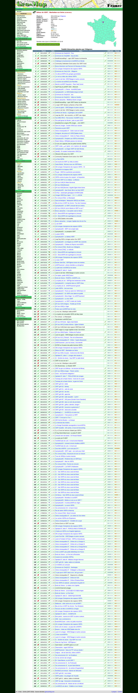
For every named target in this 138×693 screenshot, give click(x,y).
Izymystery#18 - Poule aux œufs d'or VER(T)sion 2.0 (70, 291)
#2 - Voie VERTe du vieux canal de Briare (67, 474)
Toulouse (20, 169)
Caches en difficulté (22, 36)
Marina (19, 256)
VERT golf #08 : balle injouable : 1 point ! (67, 397)
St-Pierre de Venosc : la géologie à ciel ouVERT (69, 112)
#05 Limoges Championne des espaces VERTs (68, 534)
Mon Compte (20, 321)
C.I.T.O (19, 128)
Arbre (18, 196)
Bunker (19, 203)
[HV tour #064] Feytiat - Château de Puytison (68, 332)
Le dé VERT (58, 224)
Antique (19, 195)
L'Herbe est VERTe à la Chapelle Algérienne (68, 531)
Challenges (20, 55)
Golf (18, 235)
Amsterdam (21, 173)
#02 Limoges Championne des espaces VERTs (68, 611)
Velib (18, 285)
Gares (18, 232)
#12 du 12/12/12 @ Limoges (63, 658)
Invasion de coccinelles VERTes (64, 557)
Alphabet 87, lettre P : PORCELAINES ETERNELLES (70, 528)
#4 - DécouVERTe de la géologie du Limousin (68, 216)
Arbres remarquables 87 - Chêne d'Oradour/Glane (69, 580)
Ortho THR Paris (21, 35)
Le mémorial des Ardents (62, 422)
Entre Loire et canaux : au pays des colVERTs (68, 627)
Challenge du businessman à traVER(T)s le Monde (69, 61)
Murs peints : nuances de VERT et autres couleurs (69, 616)
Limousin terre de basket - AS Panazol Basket (68, 435)
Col (18, 225)
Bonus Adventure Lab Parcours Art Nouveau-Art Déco (70, 66)
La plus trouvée (21, 28)
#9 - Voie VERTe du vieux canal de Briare (67, 492)
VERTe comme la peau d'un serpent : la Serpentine (70, 177)
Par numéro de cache (23, 44)
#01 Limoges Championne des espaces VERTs (68, 624)
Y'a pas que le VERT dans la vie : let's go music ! (69, 572)
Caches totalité (22, 90)
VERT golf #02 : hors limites (63, 673)
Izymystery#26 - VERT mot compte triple (66, 229)
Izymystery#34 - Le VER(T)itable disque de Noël (69, 92)
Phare (18, 271)
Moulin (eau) (20, 261)
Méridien (19, 259)
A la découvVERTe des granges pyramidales (68, 74)
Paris (19, 168)
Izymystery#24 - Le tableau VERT (64, 236)
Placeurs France (22, 75)
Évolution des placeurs (24, 77)
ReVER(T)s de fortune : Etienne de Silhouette (68, 670)
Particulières (20, 63)
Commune (20, 130)
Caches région (22, 95)
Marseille (20, 166)
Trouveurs (20, 74)
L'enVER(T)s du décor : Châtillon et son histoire (68, 686)
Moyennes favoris (23, 96)
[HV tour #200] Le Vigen (62, 306)
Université (20, 282)
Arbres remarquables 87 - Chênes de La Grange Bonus (71, 546)
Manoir (19, 253)
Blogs (18, 311)
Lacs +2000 (20, 248)
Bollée (19, 125)
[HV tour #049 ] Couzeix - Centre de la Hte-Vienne (69, 353)
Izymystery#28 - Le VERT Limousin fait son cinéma (70, 205)
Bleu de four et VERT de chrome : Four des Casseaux (70, 203)
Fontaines (20, 230)
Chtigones (63, 16)
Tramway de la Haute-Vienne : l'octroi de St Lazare (69, 379)
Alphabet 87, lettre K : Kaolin (63, 270)
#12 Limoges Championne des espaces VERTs (68, 69)
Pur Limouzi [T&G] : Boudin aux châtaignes (67, 247)
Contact (120, 691)
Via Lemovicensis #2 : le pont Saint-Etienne (67, 665)
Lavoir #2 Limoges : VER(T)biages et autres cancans (70, 632)
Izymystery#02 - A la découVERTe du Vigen (67, 503)
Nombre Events (22, 103)
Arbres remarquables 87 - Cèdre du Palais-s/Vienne (70, 136)
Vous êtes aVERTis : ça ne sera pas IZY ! (67, 448)
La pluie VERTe (59, 234)
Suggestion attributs (23, 151)
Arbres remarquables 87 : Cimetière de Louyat (68, 521)
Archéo (19, 198)
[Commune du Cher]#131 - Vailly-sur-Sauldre (68, 97)
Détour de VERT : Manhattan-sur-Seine (66, 350)
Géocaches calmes (22, 139)
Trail (18, 157)
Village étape (20, 288)
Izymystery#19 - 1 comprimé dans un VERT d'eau (69, 283)
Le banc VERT (59, 260)
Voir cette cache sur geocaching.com (48, 44)
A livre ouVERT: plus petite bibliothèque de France (69, 552)
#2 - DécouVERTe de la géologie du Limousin (68, 255)
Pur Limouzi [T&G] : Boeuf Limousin (65, 513)
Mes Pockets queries (23, 324)
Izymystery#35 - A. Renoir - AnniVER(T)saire (68, 89)
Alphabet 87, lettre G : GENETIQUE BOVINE (68, 596)
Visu (18, 123)
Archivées (20, 68)
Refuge (19, 274)
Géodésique (20, 233)
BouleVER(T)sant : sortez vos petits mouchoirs (68, 621)
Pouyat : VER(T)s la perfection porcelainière (67, 172)
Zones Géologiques (22, 295)
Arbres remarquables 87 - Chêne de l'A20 (67, 577)
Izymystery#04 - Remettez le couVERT (66, 497)
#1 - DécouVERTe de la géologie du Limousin (68, 252)
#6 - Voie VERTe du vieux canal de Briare (67, 484)
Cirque (19, 222)
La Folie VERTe (59, 159)
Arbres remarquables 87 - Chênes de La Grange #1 (70, 541)
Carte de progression (24, 87)
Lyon (19, 165)
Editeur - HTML (21, 299)
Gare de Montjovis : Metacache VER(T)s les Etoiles (70, 200)
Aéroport (19, 193)
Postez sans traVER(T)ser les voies (65, 309)
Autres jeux (20, 315)
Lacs (18, 246)
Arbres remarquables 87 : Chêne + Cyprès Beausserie (70, 340)
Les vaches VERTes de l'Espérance (65, 518)
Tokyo (19, 189)
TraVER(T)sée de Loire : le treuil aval (66, 446)
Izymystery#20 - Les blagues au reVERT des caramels (70, 242)
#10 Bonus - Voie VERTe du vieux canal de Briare (69, 495)
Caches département (23, 99)
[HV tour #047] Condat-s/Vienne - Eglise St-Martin (69, 324)
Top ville (19, 155)
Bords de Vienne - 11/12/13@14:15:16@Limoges (69, 590)
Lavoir (19, 251)
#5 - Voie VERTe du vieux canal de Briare (67, 482)
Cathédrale (20, 211)
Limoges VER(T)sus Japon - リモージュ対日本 (68, 195)
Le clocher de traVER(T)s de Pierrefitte (66, 81)
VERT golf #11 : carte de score (64, 389)
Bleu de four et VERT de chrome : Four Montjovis (69, 606)
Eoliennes (20, 227)
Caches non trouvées (23, 32)
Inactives (19, 66)
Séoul (19, 187)
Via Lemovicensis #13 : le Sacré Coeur (66, 508)
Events (19, 60)
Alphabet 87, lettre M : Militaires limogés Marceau (69, 559)
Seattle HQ (21, 186)
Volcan (19, 292)
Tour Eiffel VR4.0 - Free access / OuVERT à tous (69, 118)
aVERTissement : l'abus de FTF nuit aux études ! (69, 650)
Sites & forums (21, 316)
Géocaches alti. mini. (23, 138)
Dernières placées (22, 50)
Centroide (20, 212)
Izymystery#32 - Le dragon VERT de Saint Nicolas (69, 149)
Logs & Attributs (21, 302)
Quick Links (20, 304)
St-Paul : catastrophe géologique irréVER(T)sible (69, 193)
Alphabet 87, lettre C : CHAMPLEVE (65, 614)
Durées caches (22, 101)
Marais (19, 254)
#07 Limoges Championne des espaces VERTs (68, 469)
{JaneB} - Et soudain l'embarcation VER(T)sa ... (68, 151)
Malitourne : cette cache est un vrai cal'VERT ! (68, 603)
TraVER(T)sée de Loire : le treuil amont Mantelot (69, 441)
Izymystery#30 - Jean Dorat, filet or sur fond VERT (69, 190)
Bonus (19, 53)
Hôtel (18, 237)
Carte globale (21, 88)
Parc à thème (20, 269)
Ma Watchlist (20, 325)
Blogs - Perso (21, 313)
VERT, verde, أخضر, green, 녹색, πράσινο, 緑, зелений (71, 146)
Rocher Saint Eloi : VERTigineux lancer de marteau (70, 262)
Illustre (19, 243)
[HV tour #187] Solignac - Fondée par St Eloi (68, 304)
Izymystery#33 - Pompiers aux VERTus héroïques (69, 138)
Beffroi (19, 201)
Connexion (19, 9)
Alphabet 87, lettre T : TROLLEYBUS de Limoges (69, 376)
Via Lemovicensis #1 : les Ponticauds (66, 663)
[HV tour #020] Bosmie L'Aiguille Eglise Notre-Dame (70, 187)
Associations (20, 310)
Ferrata (19, 136)
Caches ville (21, 112)
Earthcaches (20, 56)
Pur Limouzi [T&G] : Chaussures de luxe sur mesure (70, 453)
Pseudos (19, 306)
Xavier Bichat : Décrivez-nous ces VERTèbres (68, 164)
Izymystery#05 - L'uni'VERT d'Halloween (66, 466)
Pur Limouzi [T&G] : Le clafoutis (64, 249)
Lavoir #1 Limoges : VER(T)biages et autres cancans (70, 637)
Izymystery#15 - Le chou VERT (64, 298)
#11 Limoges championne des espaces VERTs (68, 174)
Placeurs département (24, 80)
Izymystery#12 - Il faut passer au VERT (66, 415)
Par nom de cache (22, 42)
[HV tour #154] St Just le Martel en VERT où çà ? (69, 208)
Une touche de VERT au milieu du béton (66, 162)
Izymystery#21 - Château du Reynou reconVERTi (69, 244)
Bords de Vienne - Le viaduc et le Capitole (67, 585)
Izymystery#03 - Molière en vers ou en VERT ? (68, 500)
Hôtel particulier (21, 238)
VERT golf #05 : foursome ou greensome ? (67, 407)
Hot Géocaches (21, 144)
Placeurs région (22, 78)
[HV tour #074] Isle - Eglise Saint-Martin (66, 322)
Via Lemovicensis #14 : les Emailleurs (66, 655)
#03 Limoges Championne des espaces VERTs (68, 598)
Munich (20, 181)
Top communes (22, 111)
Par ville (19, 41)
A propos (114, 691)
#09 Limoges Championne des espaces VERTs (68, 257)
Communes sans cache (23, 131)
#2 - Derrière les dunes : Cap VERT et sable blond (69, 358)
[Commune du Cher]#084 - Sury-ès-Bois (66, 56)
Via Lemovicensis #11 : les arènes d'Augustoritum (69, 668)
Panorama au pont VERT (62, 128)
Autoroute (20, 200)
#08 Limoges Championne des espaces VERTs (68, 348)
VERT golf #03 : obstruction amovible (66, 410)
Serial (18, 149)
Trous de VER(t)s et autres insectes (65, 456)
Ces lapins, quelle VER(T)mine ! (64, 275)
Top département (22, 154)
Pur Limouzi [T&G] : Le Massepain (65, 198)
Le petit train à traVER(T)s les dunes (65, 267)
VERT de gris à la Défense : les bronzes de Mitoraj (69, 368)
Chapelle (19, 216)
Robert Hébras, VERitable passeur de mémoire (68, 141)
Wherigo (19, 64)
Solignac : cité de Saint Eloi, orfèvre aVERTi (67, 652)
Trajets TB (20, 24)
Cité (18, 224)
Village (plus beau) (22, 287)
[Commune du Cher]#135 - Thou (64, 53)
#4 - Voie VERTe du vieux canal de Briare (67, 479)
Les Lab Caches (21, 17)
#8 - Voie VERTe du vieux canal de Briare (67, 490)
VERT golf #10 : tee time (62, 391)
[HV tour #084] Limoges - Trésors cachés (67, 371)
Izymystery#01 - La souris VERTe (64, 505)
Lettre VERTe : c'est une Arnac (64, 288)
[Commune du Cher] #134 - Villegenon (66, 71)
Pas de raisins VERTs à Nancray (64, 510)
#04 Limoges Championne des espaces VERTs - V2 (70, 167)
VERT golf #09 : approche (62, 394)
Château (19, 217)
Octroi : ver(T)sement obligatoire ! (64, 373)
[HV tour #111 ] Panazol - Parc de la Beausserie (69, 337)
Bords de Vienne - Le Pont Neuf (64, 593)
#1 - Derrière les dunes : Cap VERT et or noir (68, 639)
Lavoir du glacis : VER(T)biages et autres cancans (69, 107)
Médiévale (20, 258)
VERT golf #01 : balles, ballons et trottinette (67, 562)
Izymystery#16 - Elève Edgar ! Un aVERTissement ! (70, 296)
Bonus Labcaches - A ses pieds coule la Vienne (68, 211)
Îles (18, 240)
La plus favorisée (22, 27)
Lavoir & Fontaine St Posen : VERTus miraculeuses (70, 539)
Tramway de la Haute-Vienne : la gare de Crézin (69, 381)
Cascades (20, 208)
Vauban (19, 283)
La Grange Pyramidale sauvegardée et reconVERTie (70, 425)
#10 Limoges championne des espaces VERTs (68, 226)
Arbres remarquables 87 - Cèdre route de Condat (69, 131)
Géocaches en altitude (23, 141)
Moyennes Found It (23, 108)
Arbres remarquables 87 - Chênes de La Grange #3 (70, 549)
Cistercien (20, 221)
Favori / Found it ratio (23, 134)
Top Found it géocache (23, 30)
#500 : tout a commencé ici (63, 619)
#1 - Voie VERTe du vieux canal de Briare (67, 472)
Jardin (19, 245)
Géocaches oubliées (22, 142)
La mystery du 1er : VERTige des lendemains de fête (70, 280)
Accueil (19, 11)
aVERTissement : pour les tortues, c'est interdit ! (69, 342)
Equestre (19, 229)
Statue (19, 277)
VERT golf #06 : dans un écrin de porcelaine (68, 402)
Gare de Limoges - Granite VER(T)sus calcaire (68, 125)
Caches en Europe (23, 116)
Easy (18, 58)
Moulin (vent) (20, 263)
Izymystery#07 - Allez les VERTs (64, 461)
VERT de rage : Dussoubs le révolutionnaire (67, 681)
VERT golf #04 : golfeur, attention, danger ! (67, 404)
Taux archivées (22, 106)
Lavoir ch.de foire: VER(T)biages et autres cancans (70, 79)
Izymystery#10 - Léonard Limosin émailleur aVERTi (70, 443)
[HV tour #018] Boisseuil (62, 185)
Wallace (19, 293)
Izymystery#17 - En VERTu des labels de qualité (69, 293)
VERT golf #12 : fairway (62, 386)
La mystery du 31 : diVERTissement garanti (67, 286)
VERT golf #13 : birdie (61, 384)
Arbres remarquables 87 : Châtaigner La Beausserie (70, 570)
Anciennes (20, 52)
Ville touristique (21, 290)
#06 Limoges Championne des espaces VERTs (68, 526)
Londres (20, 179)
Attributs (19, 19)
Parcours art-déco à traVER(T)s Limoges (67, 608)
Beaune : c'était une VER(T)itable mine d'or (67, 629)
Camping (19, 204)
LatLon (19, 120)
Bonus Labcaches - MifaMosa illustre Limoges (68, 100)
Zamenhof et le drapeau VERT (64, 169)
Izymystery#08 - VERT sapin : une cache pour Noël (70, 451)
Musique (19, 266)
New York (20, 184)
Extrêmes (19, 61)
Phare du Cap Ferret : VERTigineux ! (65, 642)
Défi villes (20, 33)
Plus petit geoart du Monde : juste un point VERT (69, 120)
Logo (18, 301)
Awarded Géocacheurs (24, 82)
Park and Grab (21, 22)
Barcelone (20, 174)
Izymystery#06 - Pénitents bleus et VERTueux (68, 459)
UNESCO (19, 280)
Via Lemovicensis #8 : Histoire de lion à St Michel (69, 683)
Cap (18, 206)
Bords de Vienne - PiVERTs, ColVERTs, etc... (68, 278)
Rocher (19, 275)
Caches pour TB (21, 126)
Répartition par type (23, 91)
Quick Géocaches (22, 20)
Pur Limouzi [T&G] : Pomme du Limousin (67, 464)
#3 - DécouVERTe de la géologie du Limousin (68, 213)
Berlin (19, 176)
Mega (18, 146)
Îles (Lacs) (20, 242)
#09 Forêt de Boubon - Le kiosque (65, 420)
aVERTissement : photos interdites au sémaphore (69, 265)
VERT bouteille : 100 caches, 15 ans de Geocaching (70, 428)
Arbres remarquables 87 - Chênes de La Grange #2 (70, 544)
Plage (18, 272)
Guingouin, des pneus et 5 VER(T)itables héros (68, 133)
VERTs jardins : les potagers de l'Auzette (66, 676)
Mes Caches (20, 322)
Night (18, 147)
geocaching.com (49, 691)
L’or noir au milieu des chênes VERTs (66, 76)
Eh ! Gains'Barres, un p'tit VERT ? (65, 660)
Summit (19, 279)
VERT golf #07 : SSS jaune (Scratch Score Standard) (70, 399)
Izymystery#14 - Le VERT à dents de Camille (68, 301)
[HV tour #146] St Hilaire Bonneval (65, 182)
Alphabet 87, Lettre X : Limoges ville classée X (68, 355)
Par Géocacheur (21, 46)
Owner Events (21, 83)
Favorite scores (21, 25)
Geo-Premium (21, 15)
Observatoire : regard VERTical (64, 647)
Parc (18, 267)
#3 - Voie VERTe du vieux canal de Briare (67, 477)
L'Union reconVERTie (61, 634)
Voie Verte (20, 159)
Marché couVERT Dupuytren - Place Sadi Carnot (69, 84)
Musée (19, 264)
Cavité (19, 209)
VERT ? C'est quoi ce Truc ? (63, 417)
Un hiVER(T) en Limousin (62, 565)
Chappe (19, 214)
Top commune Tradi (22, 152)
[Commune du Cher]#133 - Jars (64, 94)
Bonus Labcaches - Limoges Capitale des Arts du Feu (70, 221)
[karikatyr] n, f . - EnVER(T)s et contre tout (67, 412)
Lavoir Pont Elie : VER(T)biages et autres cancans (69, 536)
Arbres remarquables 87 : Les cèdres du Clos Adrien (70, 515)
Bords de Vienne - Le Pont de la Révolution (67, 554)
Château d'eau (21, 219)
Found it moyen (21, 121)
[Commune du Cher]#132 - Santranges (66, 567)
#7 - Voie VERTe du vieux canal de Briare (67, 487)
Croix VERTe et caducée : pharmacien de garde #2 (69, 583)
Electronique (20, 133)
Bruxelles (20, 177)
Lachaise (19, 250)
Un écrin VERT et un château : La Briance (67, 180)
